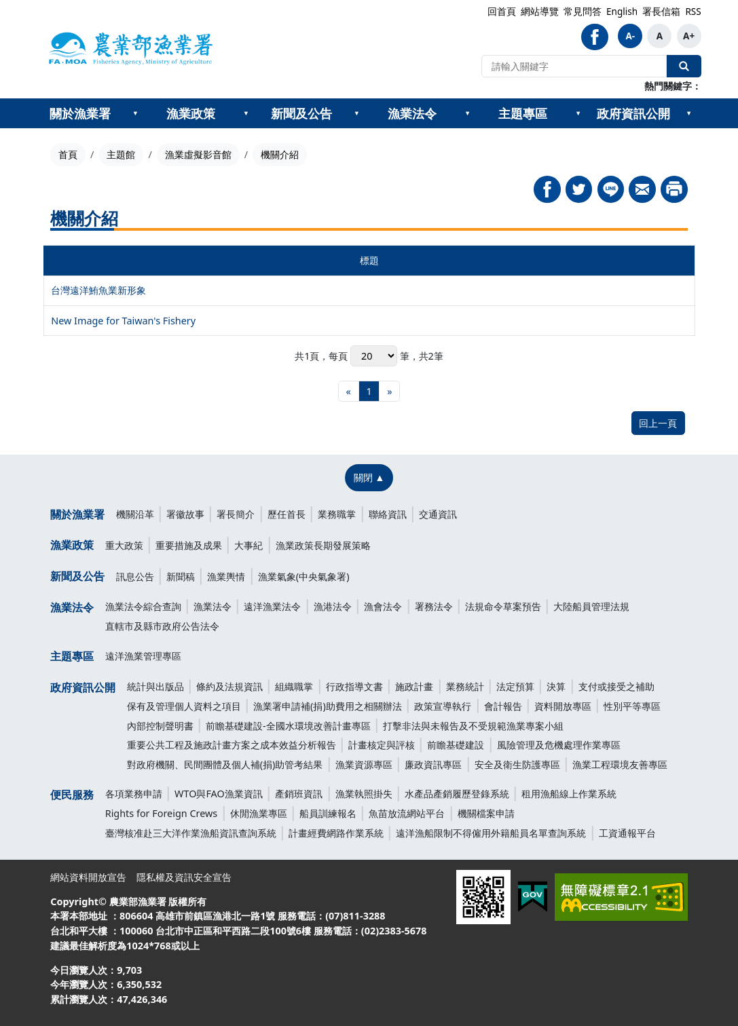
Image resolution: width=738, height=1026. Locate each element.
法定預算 (515, 686)
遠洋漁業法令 (272, 606)
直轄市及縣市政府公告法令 (162, 626)
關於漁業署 (80, 113)
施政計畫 (414, 686)
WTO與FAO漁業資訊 (218, 793)
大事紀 (248, 545)
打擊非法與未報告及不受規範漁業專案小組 (473, 725)
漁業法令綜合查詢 (143, 606)
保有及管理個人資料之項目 (184, 706)
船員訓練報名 (327, 813)
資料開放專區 (562, 706)
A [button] (660, 36)
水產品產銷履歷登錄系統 (457, 793)
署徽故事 (185, 514)
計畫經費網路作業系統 (336, 832)
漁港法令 (333, 606)
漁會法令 (383, 606)
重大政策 (124, 545)
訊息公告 (135, 576)
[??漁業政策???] (246, 113)
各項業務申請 (133, 793)
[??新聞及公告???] (356, 113)
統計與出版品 (155, 686)
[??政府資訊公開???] (689, 113)
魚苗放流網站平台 (407, 813)
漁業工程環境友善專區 (619, 764)
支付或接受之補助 (616, 686)
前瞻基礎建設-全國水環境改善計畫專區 (288, 725)
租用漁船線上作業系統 (568, 793)
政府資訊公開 (633, 113)
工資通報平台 (627, 832)
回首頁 (501, 11)
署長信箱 (661, 11)
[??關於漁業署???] (135, 113)
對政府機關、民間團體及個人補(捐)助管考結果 (225, 764)
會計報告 (503, 706)
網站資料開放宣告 (88, 877)
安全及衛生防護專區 (517, 764)
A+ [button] (689, 36)
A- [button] (630, 36)
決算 (556, 686)
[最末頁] (389, 391)
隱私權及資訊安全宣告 (184, 877)
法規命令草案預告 (503, 606)
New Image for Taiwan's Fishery (123, 320)
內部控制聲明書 (160, 725)
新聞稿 (180, 576)
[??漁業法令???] (468, 113)
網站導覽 (540, 11)
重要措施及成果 (188, 545)
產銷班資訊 (298, 793)
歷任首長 (286, 514)
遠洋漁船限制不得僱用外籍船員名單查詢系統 (491, 832)
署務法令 (434, 606)
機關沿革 (135, 514)
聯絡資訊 (388, 514)
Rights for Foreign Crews (161, 813)
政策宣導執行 (442, 706)
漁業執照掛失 (363, 793)
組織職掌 (294, 686)
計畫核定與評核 (381, 744)
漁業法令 (412, 113)
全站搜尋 (684, 66)
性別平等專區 (632, 706)
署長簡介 (236, 514)
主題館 (121, 154)
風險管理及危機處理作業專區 (559, 744)
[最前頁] (348, 391)
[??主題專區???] (578, 113)
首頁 (67, 154)
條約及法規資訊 (229, 686)
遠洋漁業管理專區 (143, 655)
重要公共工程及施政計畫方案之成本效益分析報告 (231, 744)
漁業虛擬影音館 (198, 154)
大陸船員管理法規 (591, 606)
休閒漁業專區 (258, 813)
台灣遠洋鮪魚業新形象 (98, 290)
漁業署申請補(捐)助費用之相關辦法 (327, 706)
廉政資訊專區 (433, 764)
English (622, 11)
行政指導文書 (354, 686)
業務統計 (465, 686)
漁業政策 (190, 113)
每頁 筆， (373, 355)
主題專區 (522, 113)
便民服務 (72, 794)
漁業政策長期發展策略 (323, 545)
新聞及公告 (301, 113)
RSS (693, 11)
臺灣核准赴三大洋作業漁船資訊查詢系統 (190, 832)
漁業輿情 (226, 576)
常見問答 (583, 11)
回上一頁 (658, 423)
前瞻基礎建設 (455, 744)
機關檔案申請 (486, 813)
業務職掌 (337, 514)
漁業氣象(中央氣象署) (304, 576)
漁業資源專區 (363, 764)
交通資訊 (438, 514)
